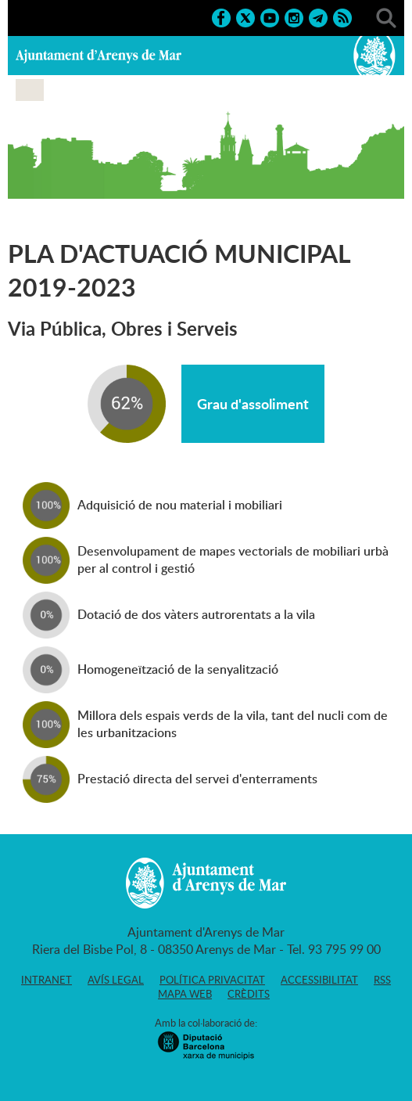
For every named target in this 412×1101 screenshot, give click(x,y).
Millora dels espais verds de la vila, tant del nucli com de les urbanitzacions (232, 724)
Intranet (46, 980)
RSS (382, 980)
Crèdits (248, 994)
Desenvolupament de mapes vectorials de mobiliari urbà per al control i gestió (233, 559)
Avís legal (116, 980)
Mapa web (185, 994)
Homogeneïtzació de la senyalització (177, 669)
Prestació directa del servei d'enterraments (197, 778)
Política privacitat (212, 980)
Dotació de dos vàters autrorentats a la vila (196, 614)
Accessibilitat (319, 980)
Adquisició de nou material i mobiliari (179, 504)
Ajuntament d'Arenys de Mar (98, 55)
